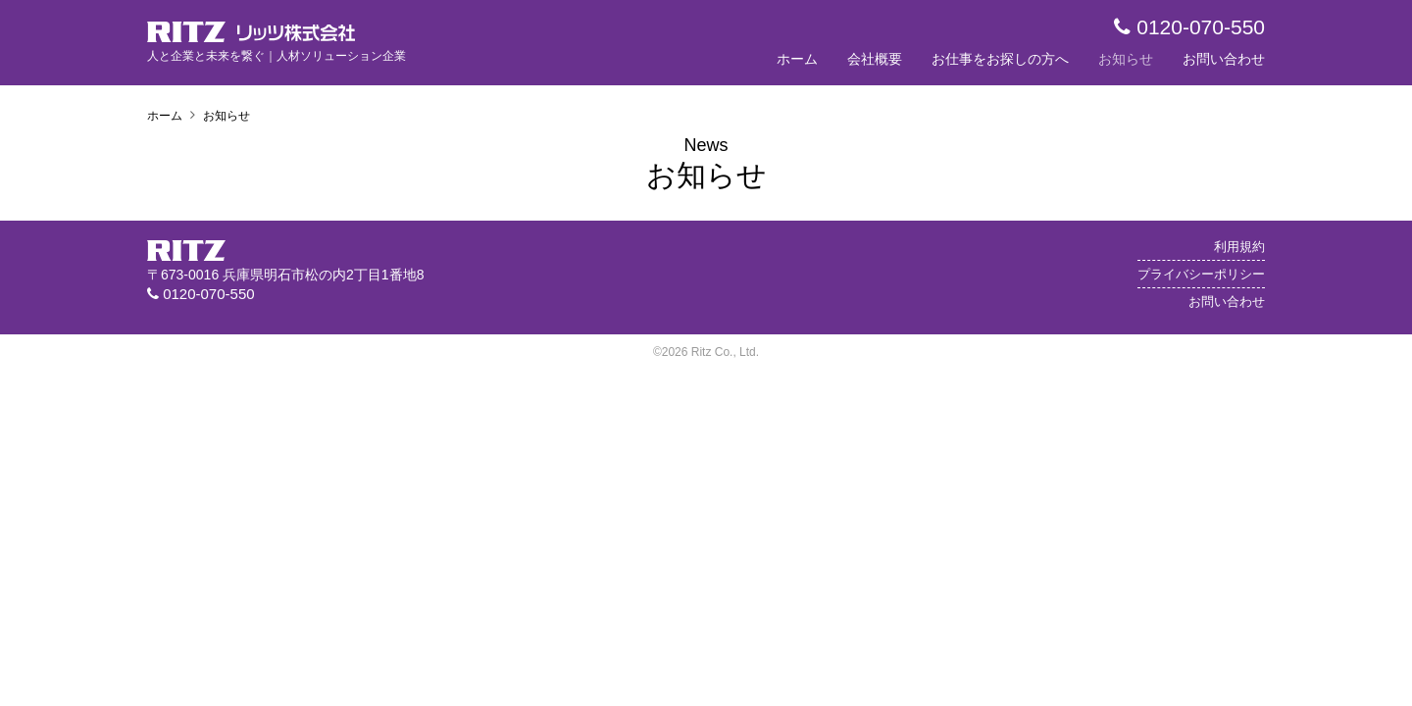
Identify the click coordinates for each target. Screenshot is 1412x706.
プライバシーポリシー (1201, 274)
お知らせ (1125, 59)
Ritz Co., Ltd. (725, 352)
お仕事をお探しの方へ (1000, 59)
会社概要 (874, 59)
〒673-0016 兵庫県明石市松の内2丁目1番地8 (285, 274)
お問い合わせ (1224, 59)
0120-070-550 (1189, 27)
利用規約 (1239, 247)
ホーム (797, 59)
